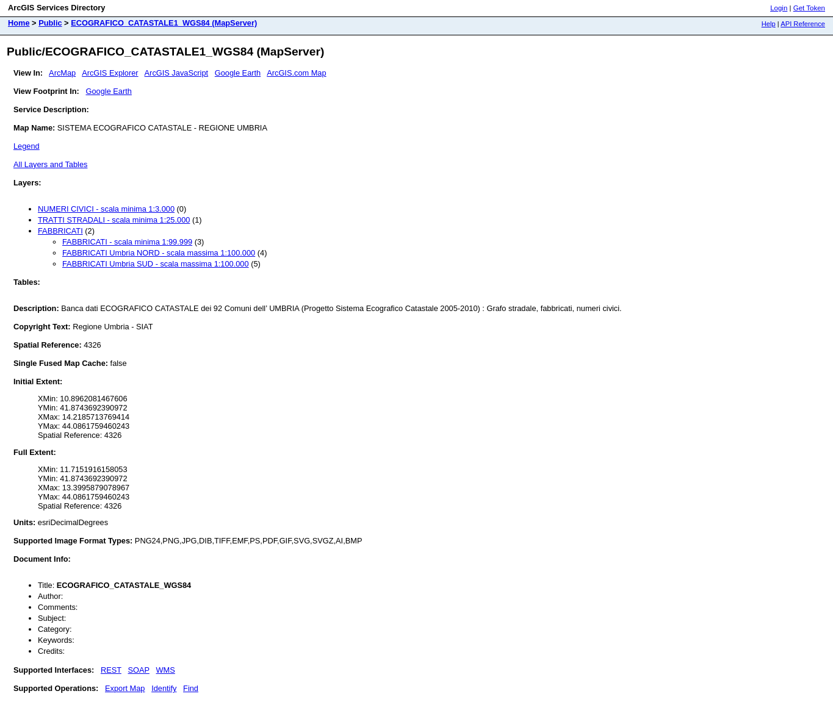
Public (50, 22)
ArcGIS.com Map (296, 72)
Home (19, 22)
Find (190, 688)
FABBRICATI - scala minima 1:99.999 (127, 241)
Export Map (125, 688)
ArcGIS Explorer (110, 72)
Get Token (809, 8)
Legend (26, 146)
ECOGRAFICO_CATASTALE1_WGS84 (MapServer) (164, 22)
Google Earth (238, 72)
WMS (165, 670)
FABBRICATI (60, 230)
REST (111, 670)
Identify (163, 688)
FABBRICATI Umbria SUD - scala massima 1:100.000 (155, 263)
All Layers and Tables (50, 164)
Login (778, 8)
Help (769, 23)
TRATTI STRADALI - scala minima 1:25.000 (114, 219)
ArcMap (62, 72)
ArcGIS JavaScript (177, 72)
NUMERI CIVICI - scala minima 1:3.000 (106, 208)
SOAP (139, 670)
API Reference (803, 23)
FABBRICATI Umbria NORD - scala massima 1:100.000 (158, 252)
